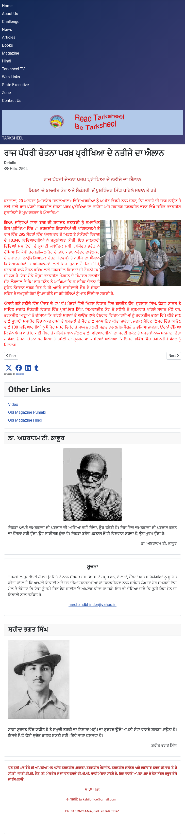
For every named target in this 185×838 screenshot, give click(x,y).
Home (7, 5)
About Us (10, 13)
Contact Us (11, 100)
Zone (6, 92)
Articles (8, 37)
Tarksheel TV (13, 69)
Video (13, 404)
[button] (9, 368)
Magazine (10, 53)
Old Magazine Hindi (25, 420)
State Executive (15, 84)
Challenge (10, 21)
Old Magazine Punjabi (27, 412)
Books (7, 45)
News (7, 29)
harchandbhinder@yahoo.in (92, 604)
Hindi (6, 61)
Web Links (11, 77)
